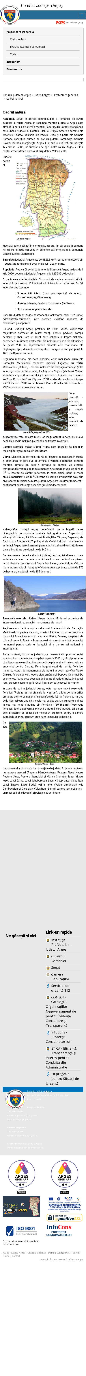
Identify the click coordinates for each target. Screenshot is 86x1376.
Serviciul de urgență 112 (60, 988)
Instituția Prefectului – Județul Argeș (58, 945)
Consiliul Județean (36, 1252)
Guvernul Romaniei (58, 958)
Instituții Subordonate (59, 1252)
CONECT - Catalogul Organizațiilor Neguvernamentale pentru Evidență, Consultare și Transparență (61, 1011)
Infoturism (13, 61)
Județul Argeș (42, 95)
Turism (14, 54)
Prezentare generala (20, 32)
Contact (16, 1256)
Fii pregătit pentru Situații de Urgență (62, 1078)
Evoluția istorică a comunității (27, 46)
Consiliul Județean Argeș (17, 95)
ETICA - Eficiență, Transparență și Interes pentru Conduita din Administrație (61, 1057)
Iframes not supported (43, 870)
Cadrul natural (18, 39)
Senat (55, 967)
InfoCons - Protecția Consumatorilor (58, 1037)
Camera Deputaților (60, 976)
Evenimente (14, 69)
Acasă (6, 1252)
